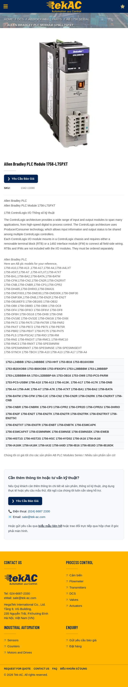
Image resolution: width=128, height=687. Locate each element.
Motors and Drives (18, 652)
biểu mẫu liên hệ (50, 526)
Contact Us (41, 668)
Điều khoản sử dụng (73, 668)
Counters (12, 646)
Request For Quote (17, 668)
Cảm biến (74, 575)
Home (8, 19)
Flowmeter (74, 581)
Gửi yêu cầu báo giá (81, 640)
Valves (72, 599)
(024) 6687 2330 (39, 511)
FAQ (54, 668)
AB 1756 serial (77, 19)
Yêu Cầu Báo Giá (21, 179)
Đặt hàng (74, 646)
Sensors (11, 640)
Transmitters (76, 587)
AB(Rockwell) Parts (45, 19)
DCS (20, 19)
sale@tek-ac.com (33, 517)
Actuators (74, 605)
